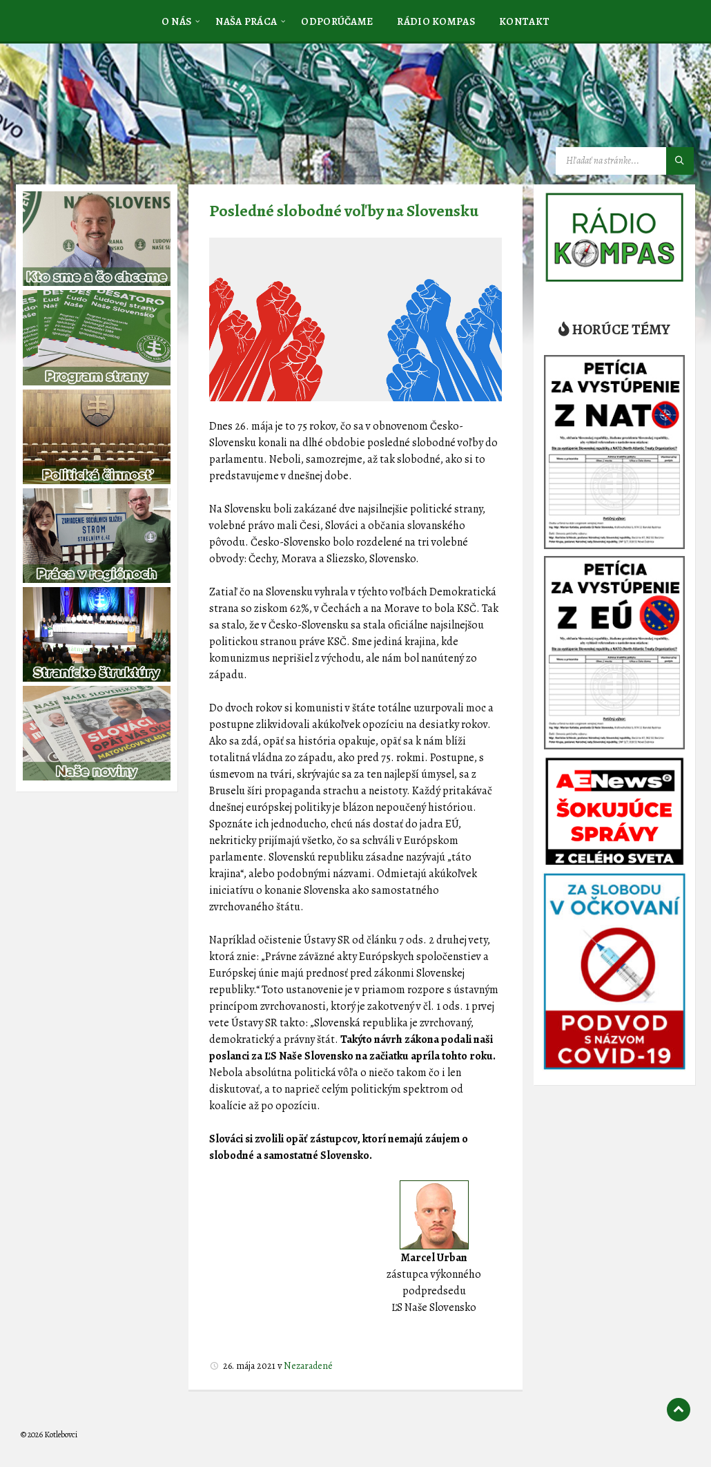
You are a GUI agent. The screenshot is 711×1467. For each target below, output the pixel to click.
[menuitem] (176, 21)
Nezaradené (308, 1365)
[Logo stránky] (124, 112)
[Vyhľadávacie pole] (625, 161)
